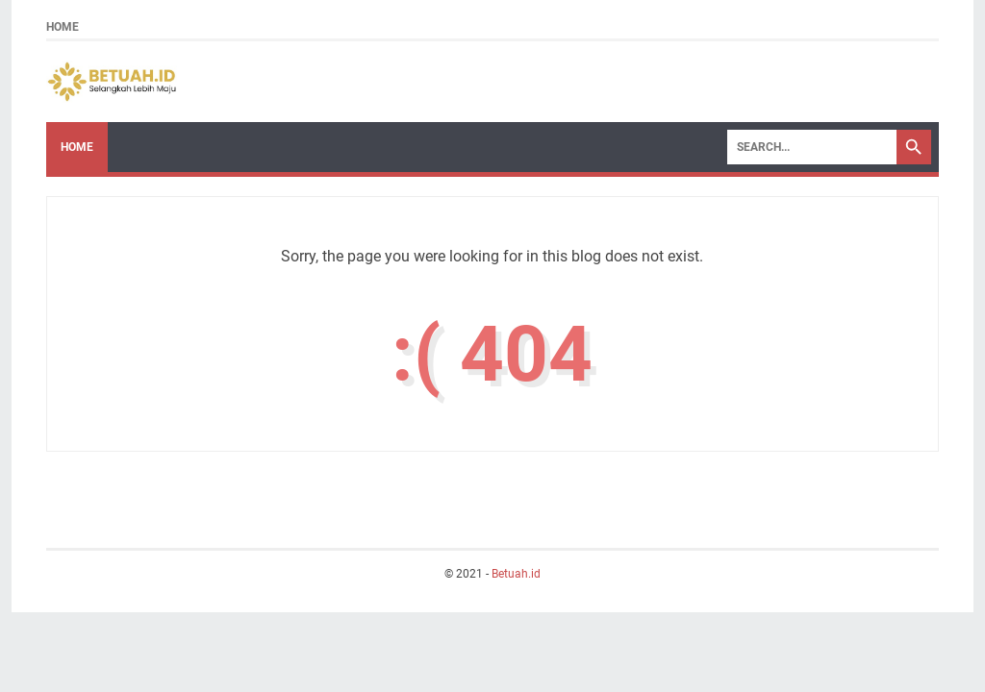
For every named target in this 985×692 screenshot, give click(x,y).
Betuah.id (516, 574)
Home (62, 27)
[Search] (812, 147)
